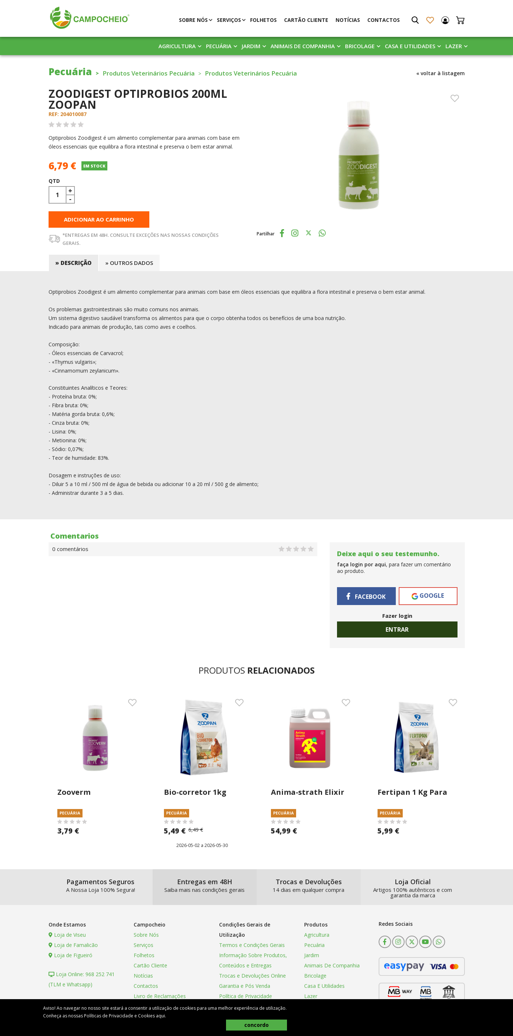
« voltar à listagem (440, 74)
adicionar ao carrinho (99, 221)
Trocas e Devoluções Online (252, 977)
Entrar (397, 631)
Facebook (366, 598)
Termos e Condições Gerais (252, 946)
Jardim (251, 47)
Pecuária (218, 47)
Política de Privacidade (245, 997)
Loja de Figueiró (70, 957)
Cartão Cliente (306, 21)
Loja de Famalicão (73, 946)
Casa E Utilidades (410, 47)
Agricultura (177, 47)
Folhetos (263, 21)
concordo (256, 1024)
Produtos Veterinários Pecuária (158, 74)
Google (427, 597)
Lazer (453, 47)
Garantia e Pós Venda (244, 987)
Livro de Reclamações (160, 997)
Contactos (383, 21)
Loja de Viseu (67, 936)
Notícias (348, 21)
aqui (160, 1016)
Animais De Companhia (303, 47)
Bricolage (360, 47)
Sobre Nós (193, 21)
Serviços (229, 21)
